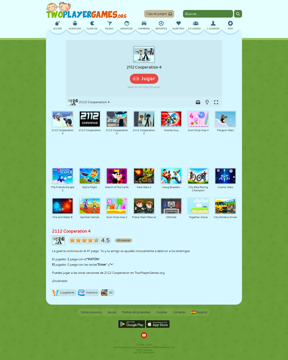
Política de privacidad (136, 312)
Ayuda (112, 312)
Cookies (161, 312)
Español (199, 312)
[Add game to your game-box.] (198, 102)
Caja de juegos (159, 14)
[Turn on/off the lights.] (207, 102)
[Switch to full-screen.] (216, 102)
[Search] (238, 14)
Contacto (179, 312)
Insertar (123, 240)
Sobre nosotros (91, 312)
